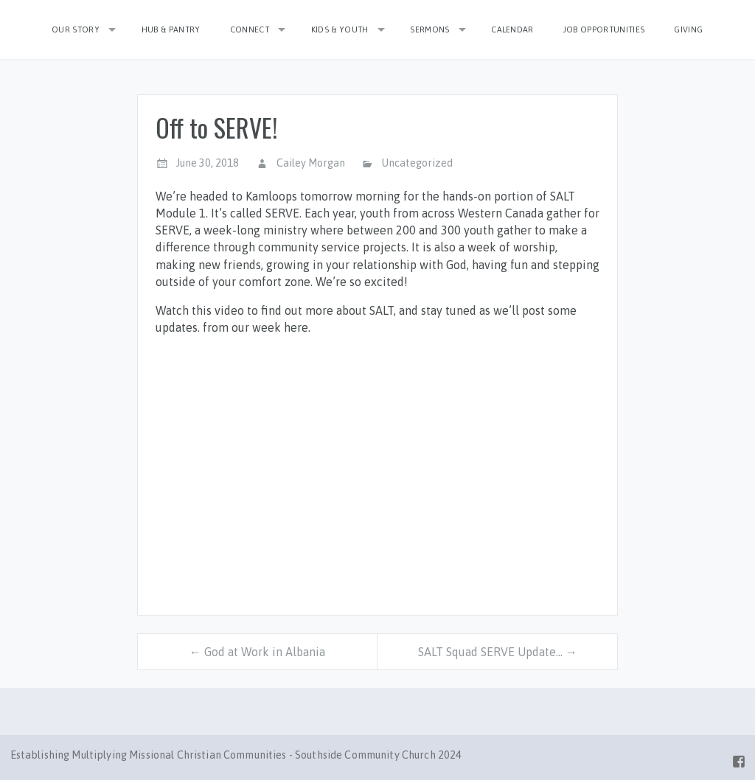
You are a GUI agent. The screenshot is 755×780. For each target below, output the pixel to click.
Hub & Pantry (171, 29)
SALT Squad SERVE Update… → (497, 651)
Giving (688, 29)
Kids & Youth (340, 29)
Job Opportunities (604, 29)
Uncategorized (417, 163)
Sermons (429, 29)
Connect (249, 29)
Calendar (512, 29)
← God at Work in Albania (257, 651)
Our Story (76, 29)
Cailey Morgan (310, 163)
